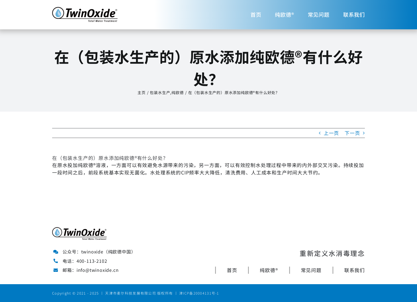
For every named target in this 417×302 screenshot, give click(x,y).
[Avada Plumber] (85, 9)
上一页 (331, 132)
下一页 (352, 132)
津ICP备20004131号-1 (199, 293)
